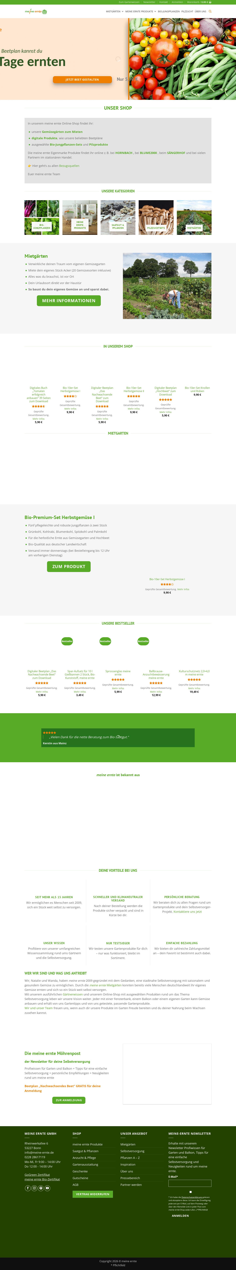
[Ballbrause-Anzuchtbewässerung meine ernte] (156, 649)
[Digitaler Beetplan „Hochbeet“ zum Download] (165, 369)
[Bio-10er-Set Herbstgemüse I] (70, 369)
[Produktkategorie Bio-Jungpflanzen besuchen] (41, 217)
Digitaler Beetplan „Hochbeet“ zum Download (166, 391)
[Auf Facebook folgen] (28, 1188)
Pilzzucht (187, 11)
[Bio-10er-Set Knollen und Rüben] (197, 369)
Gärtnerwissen (73, 994)
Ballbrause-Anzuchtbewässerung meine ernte (156, 675)
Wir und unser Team (39, 1008)
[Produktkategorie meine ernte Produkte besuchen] (79, 217)
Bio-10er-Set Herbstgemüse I (70, 389)
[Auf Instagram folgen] (34, 1188)
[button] (177, 2)
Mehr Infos (39, 418)
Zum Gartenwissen (129, 2)
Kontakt (163, 2)
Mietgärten (115, 11)
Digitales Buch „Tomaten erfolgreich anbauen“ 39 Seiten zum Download (39, 394)
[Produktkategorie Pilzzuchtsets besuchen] (156, 217)
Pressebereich (130, 1178)
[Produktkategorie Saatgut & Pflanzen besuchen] (118, 217)
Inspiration (127, 1164)
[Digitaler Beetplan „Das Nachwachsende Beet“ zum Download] (102, 369)
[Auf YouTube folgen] (47, 1188)
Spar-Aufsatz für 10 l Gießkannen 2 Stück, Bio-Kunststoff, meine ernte (80, 675)
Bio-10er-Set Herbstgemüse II (134, 389)
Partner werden (131, 1185)
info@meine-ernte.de (39, 1152)
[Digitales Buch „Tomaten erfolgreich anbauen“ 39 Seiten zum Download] (38, 369)
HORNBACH (124, 153)
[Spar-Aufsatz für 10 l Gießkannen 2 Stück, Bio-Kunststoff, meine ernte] (79, 649)
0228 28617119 (35, 1157)
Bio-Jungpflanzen (169, 11)
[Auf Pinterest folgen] (41, 1188)
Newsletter (149, 2)
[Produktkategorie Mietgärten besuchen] (194, 217)
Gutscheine (80, 1178)
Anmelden (180, 1216)
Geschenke (80, 1171)
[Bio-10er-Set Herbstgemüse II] (134, 369)
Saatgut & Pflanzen (85, 1151)
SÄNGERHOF (176, 153)
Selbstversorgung (132, 1151)
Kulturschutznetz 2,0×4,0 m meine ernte (194, 673)
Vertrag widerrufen (92, 1194)
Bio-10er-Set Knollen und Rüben (197, 389)
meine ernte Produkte (140, 11)
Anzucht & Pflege (84, 1158)
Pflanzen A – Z (130, 1158)
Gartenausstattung (85, 1164)
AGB (76, 1185)
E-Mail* (173, 1176)
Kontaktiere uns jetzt (188, 912)
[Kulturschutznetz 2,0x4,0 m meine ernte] (194, 649)
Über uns (200, 11)
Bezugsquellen (69, 166)
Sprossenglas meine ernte (118, 673)
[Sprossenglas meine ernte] (118, 649)
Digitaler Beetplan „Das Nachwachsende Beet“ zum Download (102, 394)
